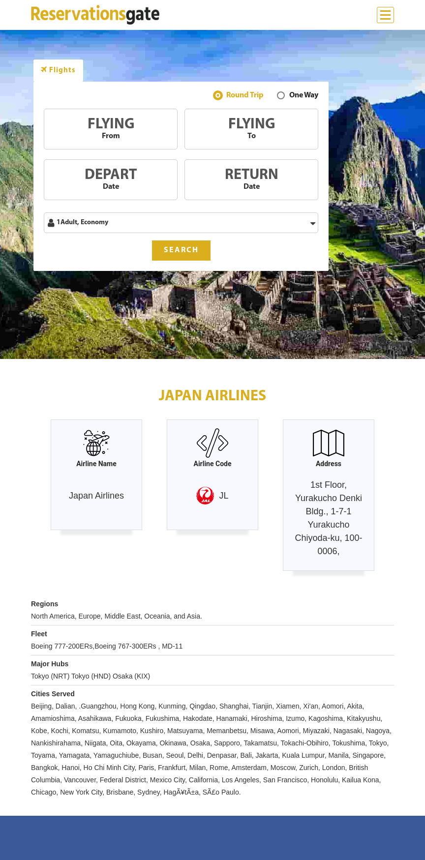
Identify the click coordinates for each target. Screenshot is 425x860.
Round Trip (245, 96)
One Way (303, 96)
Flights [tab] (58, 70)
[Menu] (385, 15)
